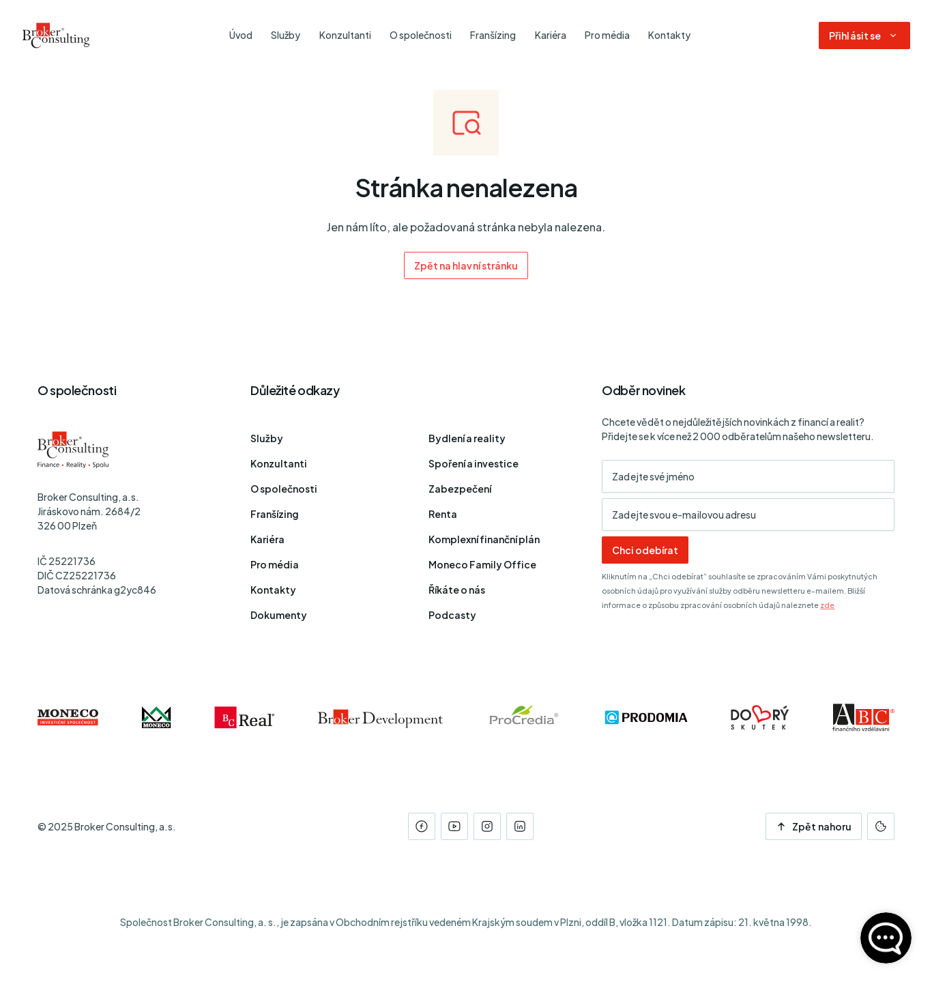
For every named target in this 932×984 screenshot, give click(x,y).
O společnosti (283, 488)
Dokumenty (278, 615)
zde (827, 604)
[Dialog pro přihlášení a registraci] (864, 35)
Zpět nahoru (813, 826)
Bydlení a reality (467, 438)
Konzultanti (278, 463)
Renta (442, 514)
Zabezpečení (459, 488)
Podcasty (452, 615)
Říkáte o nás (456, 589)
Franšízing (274, 514)
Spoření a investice (473, 463)
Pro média (274, 564)
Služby (266, 438)
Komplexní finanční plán (484, 539)
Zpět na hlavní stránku (466, 265)
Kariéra (267, 539)
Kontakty (273, 589)
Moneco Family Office (482, 564)
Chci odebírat (645, 550)
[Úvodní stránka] (56, 35)
